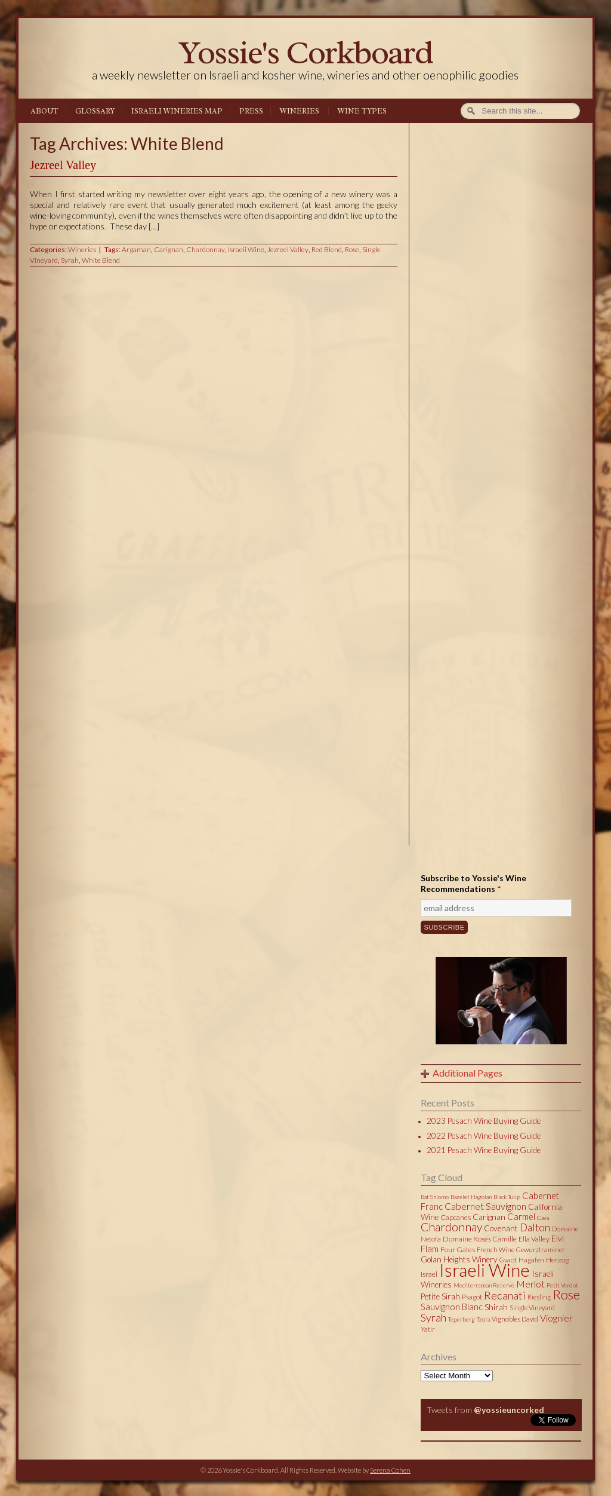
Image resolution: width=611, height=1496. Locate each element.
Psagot (472, 1296)
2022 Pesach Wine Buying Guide (484, 1136)
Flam (430, 1248)
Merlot (530, 1283)
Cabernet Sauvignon (485, 1206)
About (44, 111)
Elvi (557, 1238)
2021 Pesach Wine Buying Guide (484, 1150)
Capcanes (455, 1217)
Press (251, 111)
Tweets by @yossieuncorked (477, 1435)
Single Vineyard (532, 1307)
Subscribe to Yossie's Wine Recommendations (473, 883)
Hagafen (531, 1260)
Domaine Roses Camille (480, 1238)
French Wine (495, 1249)
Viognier (556, 1317)
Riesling (539, 1297)
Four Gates (457, 1249)
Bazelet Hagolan (471, 1196)
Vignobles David (515, 1319)
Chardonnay (205, 249)
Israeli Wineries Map (177, 111)
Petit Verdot (562, 1285)
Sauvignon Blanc (452, 1306)
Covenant (501, 1228)
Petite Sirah (440, 1296)
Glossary (95, 111)
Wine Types (362, 111)
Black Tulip (506, 1196)
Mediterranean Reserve (483, 1285)
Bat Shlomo (435, 1196)
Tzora (483, 1319)
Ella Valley (534, 1238)
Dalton (535, 1227)
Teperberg (461, 1319)
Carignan (168, 249)
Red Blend (326, 249)
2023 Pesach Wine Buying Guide (484, 1121)
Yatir (428, 1329)
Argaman (136, 249)
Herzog (557, 1259)
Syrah (70, 260)
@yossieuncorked (509, 1410)
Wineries (299, 111)
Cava (543, 1217)
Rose (352, 249)
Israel (429, 1274)
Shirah (496, 1307)
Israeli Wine (246, 249)
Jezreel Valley (63, 164)
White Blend (101, 260)
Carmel (521, 1216)
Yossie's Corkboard (305, 52)
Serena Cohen (390, 1470)
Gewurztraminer (540, 1249)
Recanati (505, 1295)
